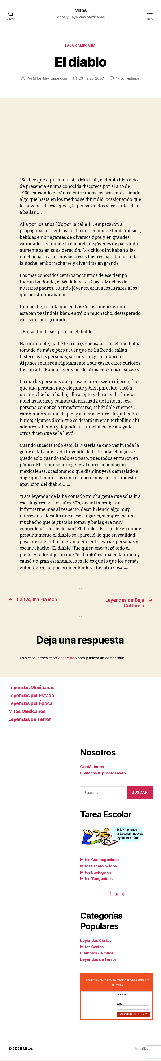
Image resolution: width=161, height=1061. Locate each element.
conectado (67, 658)
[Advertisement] (80, 146)
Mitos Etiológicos (95, 873)
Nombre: (121, 995)
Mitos (80, 10)
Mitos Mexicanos (28, 712)
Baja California (80, 46)
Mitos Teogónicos (96, 879)
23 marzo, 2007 (91, 79)
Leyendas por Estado (33, 696)
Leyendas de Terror (31, 720)
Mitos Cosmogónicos (99, 860)
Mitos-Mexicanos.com (50, 79)
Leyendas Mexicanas (33, 688)
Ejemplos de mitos (96, 954)
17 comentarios (128, 79)
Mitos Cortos (92, 947)
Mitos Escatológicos (98, 866)
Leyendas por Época (32, 704)
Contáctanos (92, 767)
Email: (120, 1004)
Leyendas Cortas (95, 941)
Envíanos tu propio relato (103, 774)
